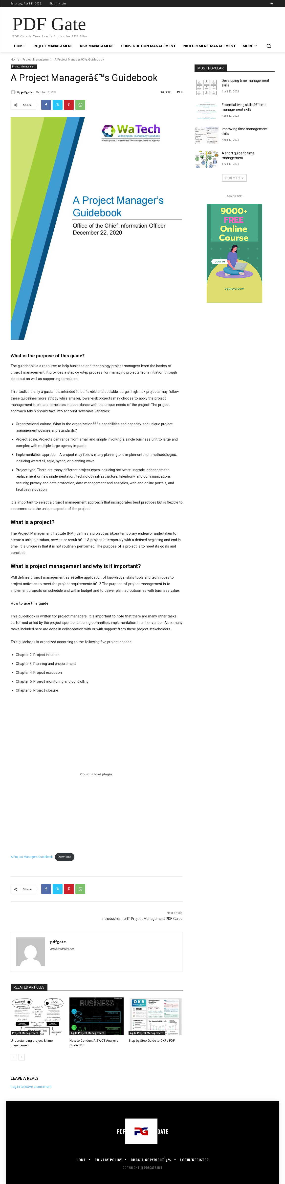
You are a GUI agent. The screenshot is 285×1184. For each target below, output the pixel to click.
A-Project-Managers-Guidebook (32, 857)
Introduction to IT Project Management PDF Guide (142, 918)
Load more (234, 178)
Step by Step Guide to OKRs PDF (152, 1040)
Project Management (36, 59)
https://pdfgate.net (62, 949)
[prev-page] (14, 1057)
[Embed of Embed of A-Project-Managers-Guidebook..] (97, 774)
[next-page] (22, 1057)
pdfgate (27, 92)
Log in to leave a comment (31, 1087)
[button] (269, 46)
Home (15, 59)
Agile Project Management (87, 1033)
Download (64, 857)
